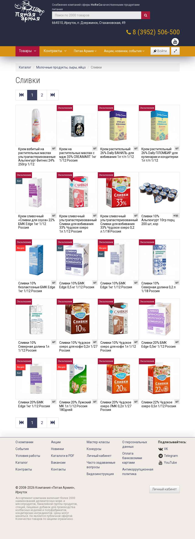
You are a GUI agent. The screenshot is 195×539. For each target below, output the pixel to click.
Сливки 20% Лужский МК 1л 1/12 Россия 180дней (75, 406)
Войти (160, 51)
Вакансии (58, 462)
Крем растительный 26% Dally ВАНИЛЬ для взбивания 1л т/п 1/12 (117, 153)
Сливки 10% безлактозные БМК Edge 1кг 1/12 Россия (36, 287)
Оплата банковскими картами (132, 458)
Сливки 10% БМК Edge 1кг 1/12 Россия (116, 285)
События (22, 449)
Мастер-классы (98, 442)
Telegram (171, 456)
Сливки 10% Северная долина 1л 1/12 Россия (33, 346)
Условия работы (28, 456)
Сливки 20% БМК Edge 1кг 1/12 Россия (34, 404)
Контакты (58, 469)
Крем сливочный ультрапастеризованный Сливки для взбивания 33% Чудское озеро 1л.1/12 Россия (78, 223)
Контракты (55, 51)
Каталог (25, 67)
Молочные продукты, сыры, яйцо (61, 67)
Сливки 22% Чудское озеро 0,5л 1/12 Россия (158, 404)
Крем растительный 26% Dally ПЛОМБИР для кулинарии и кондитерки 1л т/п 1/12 (159, 154)
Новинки (57, 449)
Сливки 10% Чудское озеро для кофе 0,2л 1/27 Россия (78, 346)
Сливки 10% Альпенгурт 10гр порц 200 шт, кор (158, 220)
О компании (24, 442)
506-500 (168, 32)
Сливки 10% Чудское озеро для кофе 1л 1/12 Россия (118, 346)
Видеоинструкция (100, 474)
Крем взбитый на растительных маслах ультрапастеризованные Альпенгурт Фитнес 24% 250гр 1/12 (37, 156)
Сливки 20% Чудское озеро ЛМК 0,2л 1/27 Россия (115, 406)
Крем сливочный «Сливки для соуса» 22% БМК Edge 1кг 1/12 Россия (36, 221)
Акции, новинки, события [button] (124, 51)
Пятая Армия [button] (85, 51)
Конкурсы (94, 449)
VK (166, 449)
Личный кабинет (99, 456)
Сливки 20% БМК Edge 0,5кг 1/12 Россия (158, 344)
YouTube (170, 462)
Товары (27, 51)
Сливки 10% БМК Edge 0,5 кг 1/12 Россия (76, 285)
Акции (56, 442)
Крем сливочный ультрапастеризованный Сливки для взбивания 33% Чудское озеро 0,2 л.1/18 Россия (119, 223)
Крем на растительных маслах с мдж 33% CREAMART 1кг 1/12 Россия (77, 154)
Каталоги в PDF (62, 456)
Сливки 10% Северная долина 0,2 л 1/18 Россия (158, 287)
